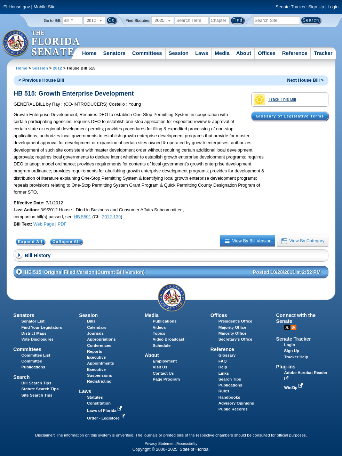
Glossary (227, 355)
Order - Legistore (106, 418)
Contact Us (163, 373)
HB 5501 (82, 216)
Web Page (43, 224)
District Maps (33, 333)
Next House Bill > (305, 80)
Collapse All (66, 241)
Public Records (233, 409)
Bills (91, 321)
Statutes (95, 397)
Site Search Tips (36, 395)
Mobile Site (44, 6)
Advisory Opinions (236, 403)
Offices (267, 53)
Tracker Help (296, 357)
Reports (94, 351)
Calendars (96, 327)
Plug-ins (286, 366)
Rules (223, 391)
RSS (293, 327)
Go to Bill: (52, 20)
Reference (295, 53)
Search (21, 377)
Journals (95, 333)
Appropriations (101, 339)
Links (223, 373)
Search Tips (229, 379)
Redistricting (99, 381)
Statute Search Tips (39, 389)
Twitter (287, 327)
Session (178, 53)
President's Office (235, 321)
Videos (159, 327)
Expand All (30, 241)
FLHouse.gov (16, 6)
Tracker (323, 53)
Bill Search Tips (36, 383)
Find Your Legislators (41, 327)
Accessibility (187, 443)
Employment (165, 361)
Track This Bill (275, 99)
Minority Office (232, 333)
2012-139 (111, 216)
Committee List (35, 355)
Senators (114, 53)
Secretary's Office (235, 339)
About (243, 53)
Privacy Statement (160, 443)
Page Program (166, 379)
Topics (159, 333)
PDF (62, 224)
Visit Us (160, 367)
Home (89, 53)
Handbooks (229, 397)
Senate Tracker (293, 339)
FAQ (222, 361)
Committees (147, 53)
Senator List (33, 321)
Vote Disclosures (37, 339)
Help (222, 367)
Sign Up (316, 6)
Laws (201, 53)
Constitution (99, 403)
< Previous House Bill (41, 80)
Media (222, 53)
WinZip (294, 387)
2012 (57, 68)
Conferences (99, 345)
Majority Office (232, 327)
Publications (164, 321)
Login (333, 6)
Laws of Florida (105, 410)
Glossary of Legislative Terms (290, 116)
